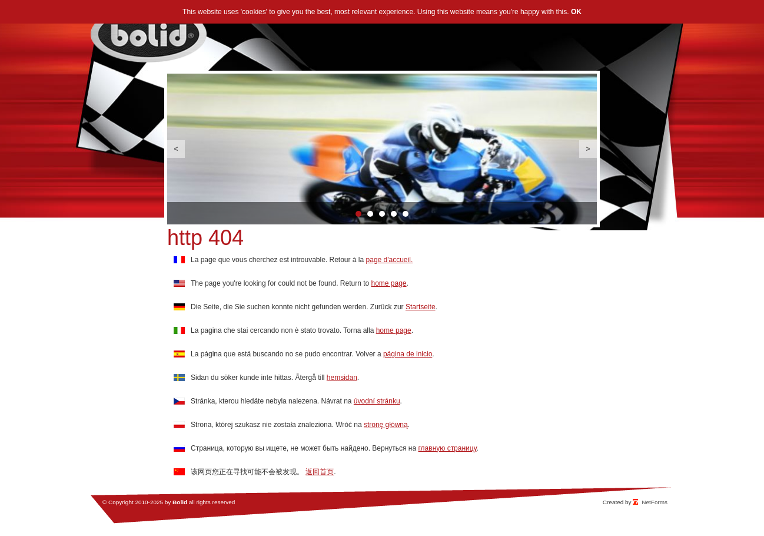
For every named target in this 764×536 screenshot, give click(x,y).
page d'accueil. (389, 260)
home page (389, 283)
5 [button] (405, 214)
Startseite (421, 307)
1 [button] (358, 214)
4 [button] (394, 214)
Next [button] (588, 149)
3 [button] (382, 214)
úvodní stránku (377, 401)
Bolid (179, 502)
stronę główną (386, 425)
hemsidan (342, 377)
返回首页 (319, 472)
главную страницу (447, 448)
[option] (382, 149)
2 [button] (370, 214)
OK (576, 12)
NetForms (654, 502)
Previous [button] (176, 149)
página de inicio (407, 354)
